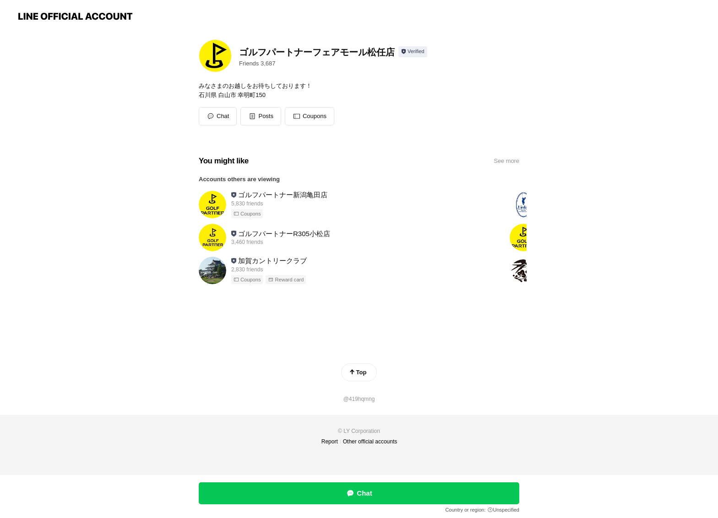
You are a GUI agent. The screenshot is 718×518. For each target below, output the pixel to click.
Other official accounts (370, 441)
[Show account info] (412, 51)
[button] (260, 116)
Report (329, 441)
